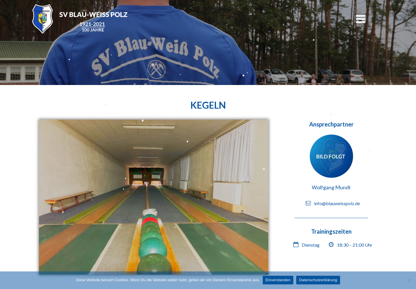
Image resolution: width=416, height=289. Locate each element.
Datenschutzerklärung (318, 280)
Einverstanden (278, 280)
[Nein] (409, 280)
